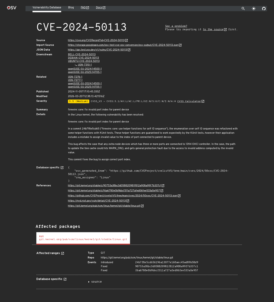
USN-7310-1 (85, 65)
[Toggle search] (243, 8)
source (96, 282)
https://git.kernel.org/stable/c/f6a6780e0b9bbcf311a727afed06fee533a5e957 (114, 190)
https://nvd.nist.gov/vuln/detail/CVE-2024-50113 (97, 201)
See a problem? (176, 26)
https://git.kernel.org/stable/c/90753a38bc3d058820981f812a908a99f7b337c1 (114, 185)
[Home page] (11, 8)
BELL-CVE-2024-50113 (82, 54)
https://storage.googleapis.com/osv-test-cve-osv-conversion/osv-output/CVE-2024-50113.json (123, 45)
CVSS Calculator (189, 101)
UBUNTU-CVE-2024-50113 (84, 61)
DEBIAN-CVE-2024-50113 (83, 58)
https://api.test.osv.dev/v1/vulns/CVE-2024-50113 (97, 50)
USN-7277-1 (75, 80)
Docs (99, 7)
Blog (71, 7)
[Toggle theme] (253, 8)
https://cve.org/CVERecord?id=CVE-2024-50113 (96, 40)
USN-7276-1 (75, 77)
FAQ (83, 7)
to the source (213, 29)
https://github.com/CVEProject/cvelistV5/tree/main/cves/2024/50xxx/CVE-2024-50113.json (122, 196)
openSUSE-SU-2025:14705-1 (85, 72)
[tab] (83, 238)
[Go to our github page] (264, 8)
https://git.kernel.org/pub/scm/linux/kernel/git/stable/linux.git (104, 206)
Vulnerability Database (47, 7)
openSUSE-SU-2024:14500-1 (85, 69)
